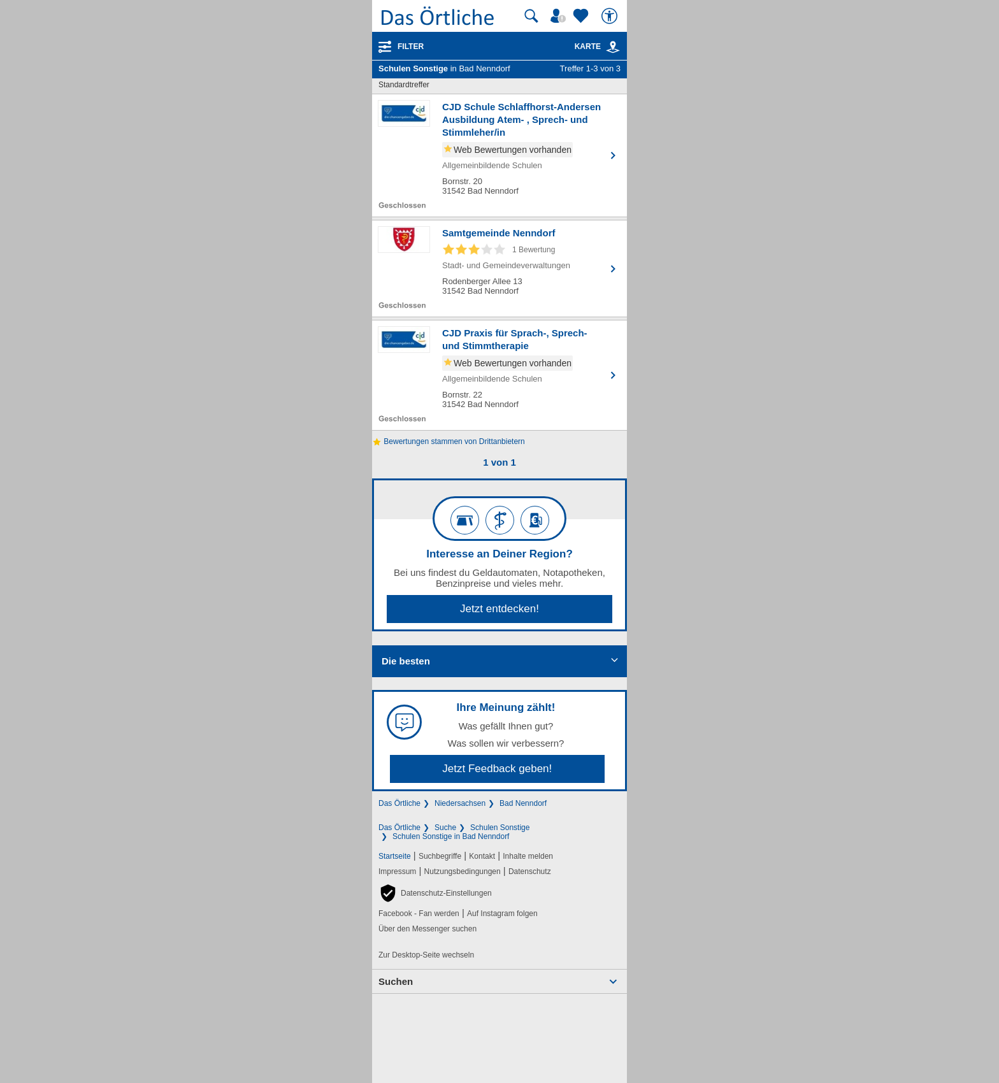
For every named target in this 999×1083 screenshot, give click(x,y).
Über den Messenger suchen (427, 928)
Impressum (397, 871)
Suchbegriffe (440, 856)
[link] (613, 47)
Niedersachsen (460, 803)
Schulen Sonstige (499, 827)
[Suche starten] (531, 15)
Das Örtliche (399, 803)
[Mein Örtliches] (560, 15)
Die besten (406, 661)
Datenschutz (529, 871)
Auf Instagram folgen (502, 913)
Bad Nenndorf (523, 803)
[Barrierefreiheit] (611, 15)
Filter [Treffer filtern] (411, 46)
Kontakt (482, 856)
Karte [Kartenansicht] (598, 46)
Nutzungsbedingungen (462, 871)
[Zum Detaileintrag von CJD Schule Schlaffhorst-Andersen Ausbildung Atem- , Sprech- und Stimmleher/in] (499, 155)
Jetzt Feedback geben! (497, 769)
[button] (435, 893)
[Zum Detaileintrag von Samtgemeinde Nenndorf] (499, 268)
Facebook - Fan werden (418, 913)
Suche (445, 827)
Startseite (394, 856)
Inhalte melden (528, 856)
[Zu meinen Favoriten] (582, 15)
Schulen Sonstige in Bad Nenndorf (450, 836)
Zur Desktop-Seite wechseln (426, 954)
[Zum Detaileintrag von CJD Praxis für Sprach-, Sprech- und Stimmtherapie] (499, 375)
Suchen (395, 981)
